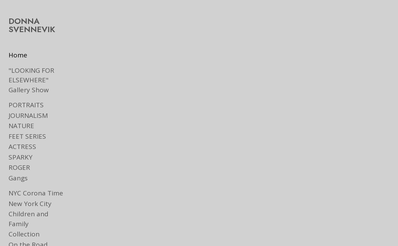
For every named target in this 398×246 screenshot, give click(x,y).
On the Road (28, 234)
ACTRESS (22, 146)
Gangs (18, 178)
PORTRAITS (26, 104)
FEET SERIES (27, 136)
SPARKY (20, 157)
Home (18, 55)
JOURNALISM (28, 115)
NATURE (21, 125)
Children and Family (39, 213)
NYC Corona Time (36, 193)
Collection (24, 224)
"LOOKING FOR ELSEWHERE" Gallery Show (40, 80)
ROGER (19, 167)
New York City (30, 203)
